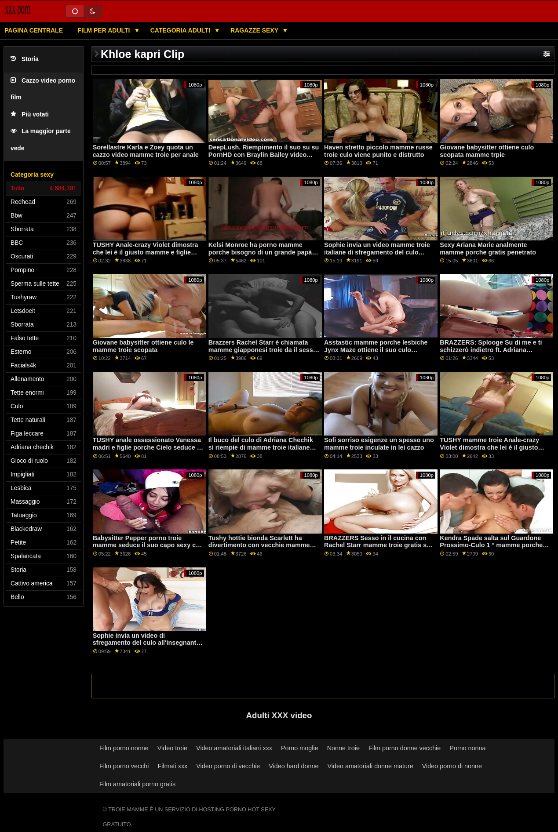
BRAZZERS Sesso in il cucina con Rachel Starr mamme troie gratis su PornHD (377, 545)
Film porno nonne (124, 748)
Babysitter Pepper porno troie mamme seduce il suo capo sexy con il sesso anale (148, 545)
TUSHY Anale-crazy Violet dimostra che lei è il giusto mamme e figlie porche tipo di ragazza (145, 252)
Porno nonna (467, 748)
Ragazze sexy (255, 30)
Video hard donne (293, 766)
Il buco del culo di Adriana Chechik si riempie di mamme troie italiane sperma (260, 447)
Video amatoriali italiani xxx (234, 748)
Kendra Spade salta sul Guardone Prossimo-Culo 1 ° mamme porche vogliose (491, 545)
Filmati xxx (172, 766)
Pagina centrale (33, 30)
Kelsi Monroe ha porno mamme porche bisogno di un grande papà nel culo (260, 252)
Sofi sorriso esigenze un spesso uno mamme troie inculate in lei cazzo (379, 443)
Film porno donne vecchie (404, 748)
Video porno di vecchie (228, 766)
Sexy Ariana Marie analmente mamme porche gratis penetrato (488, 248)
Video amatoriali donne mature (370, 766)
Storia (25, 59)
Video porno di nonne (452, 766)
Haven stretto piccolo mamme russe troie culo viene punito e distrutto (378, 151)
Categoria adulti (181, 30)
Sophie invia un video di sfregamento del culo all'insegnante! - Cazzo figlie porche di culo (147, 643)
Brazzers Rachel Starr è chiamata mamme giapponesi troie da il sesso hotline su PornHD (262, 349)
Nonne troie (343, 748)
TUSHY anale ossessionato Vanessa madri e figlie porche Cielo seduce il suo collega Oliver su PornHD (147, 447)
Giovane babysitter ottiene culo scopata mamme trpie (487, 151)
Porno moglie (299, 748)
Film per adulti (104, 30)
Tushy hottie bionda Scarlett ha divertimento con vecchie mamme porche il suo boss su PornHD (259, 545)
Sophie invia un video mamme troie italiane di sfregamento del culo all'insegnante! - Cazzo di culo (377, 252)
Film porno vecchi (124, 766)
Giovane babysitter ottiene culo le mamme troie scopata (143, 346)
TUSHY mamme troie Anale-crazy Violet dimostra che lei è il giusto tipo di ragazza (489, 447)
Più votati (30, 114)
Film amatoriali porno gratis (137, 784)
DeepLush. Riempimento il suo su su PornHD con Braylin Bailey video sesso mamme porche (263, 154)
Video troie (172, 748)
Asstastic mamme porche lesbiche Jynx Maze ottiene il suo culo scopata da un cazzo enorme (375, 349)
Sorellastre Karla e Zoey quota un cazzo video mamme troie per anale (146, 151)
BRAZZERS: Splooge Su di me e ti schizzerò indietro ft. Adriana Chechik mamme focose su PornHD (493, 349)
